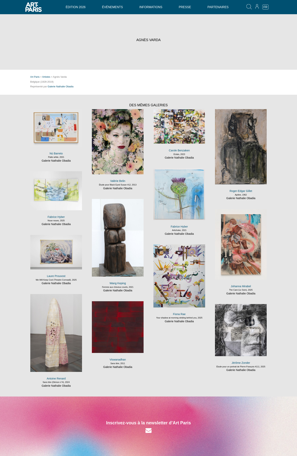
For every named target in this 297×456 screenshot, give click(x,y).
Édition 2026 (76, 7)
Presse (185, 7)
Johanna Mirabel (241, 286)
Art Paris (35, 76)
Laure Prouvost (56, 276)
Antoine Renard (56, 378)
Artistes (46, 76)
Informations (150, 7)
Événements (112, 7)
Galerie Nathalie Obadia (60, 86)
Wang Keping (118, 283)
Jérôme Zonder (241, 362)
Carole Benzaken (179, 150)
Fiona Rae (179, 314)
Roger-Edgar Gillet (241, 190)
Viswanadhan (117, 359)
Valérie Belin (117, 180)
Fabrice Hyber (179, 226)
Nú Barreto (56, 153)
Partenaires (217, 7)
